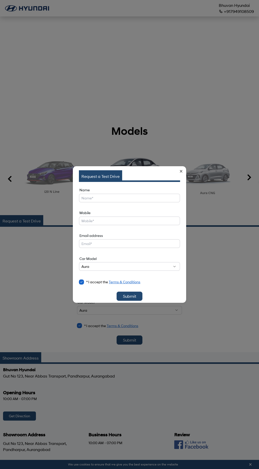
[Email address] (129, 243)
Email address (91, 235)
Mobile (85, 213)
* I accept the (113, 282)
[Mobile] (129, 220)
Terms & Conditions (124, 282)
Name (84, 190)
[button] (181, 171)
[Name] (129, 198)
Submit (129, 296)
